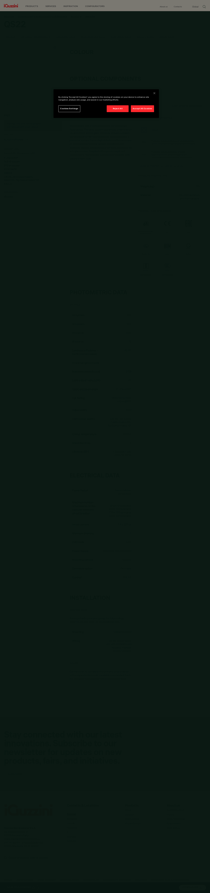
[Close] (154, 93)
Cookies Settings (69, 108)
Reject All (118, 108)
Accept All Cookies (142, 108)
